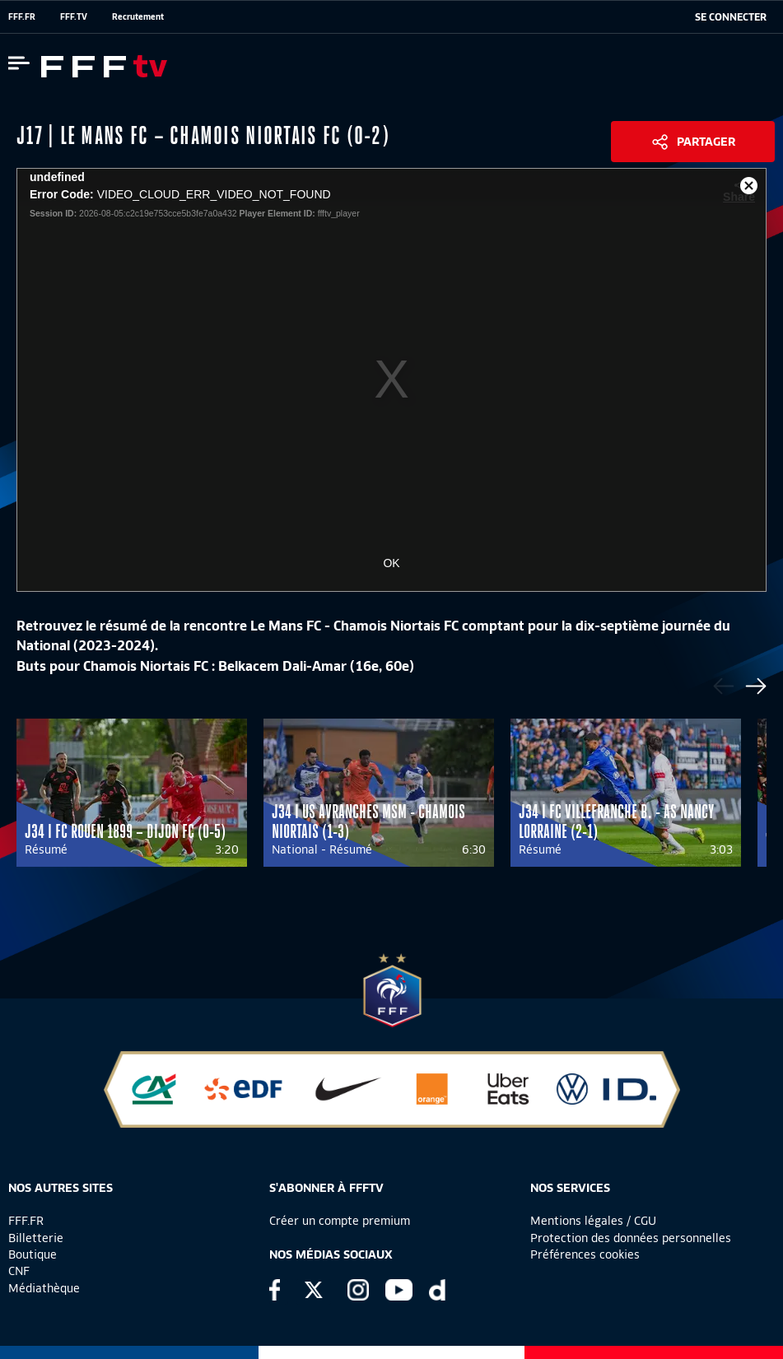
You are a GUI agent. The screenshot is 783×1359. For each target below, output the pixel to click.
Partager (706, 141)
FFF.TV (73, 16)
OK (391, 563)
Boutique (32, 1254)
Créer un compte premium (339, 1220)
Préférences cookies (585, 1254)
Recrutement (138, 16)
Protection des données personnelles (630, 1238)
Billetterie (35, 1238)
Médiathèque (44, 1288)
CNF (19, 1271)
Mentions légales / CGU (593, 1220)
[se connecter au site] (731, 17)
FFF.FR (21, 16)
